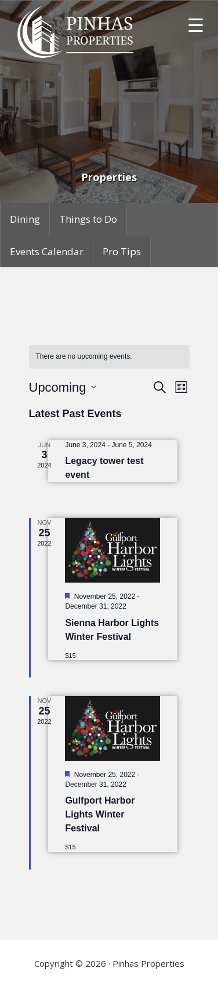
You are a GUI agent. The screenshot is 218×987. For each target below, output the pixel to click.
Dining (25, 219)
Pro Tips (122, 251)
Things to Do (88, 219)
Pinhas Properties (77, 32)
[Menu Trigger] (196, 24)
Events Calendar (46, 251)
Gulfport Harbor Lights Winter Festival (100, 814)
